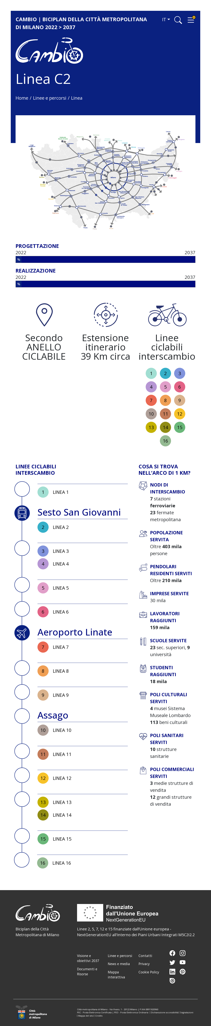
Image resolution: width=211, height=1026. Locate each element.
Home (22, 98)
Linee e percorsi (49, 98)
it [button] (164, 19)
